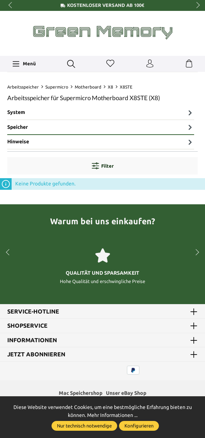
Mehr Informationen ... (112, 415)
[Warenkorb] (189, 64)
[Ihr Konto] (150, 64)
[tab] (100, 113)
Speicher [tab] (100, 127)
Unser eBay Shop (126, 393)
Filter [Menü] (103, 165)
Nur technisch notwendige (84, 425)
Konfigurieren (138, 425)
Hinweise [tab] (100, 142)
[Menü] (24, 64)
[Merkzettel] (110, 64)
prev (11, 5)
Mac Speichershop (80, 393)
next (196, 5)
